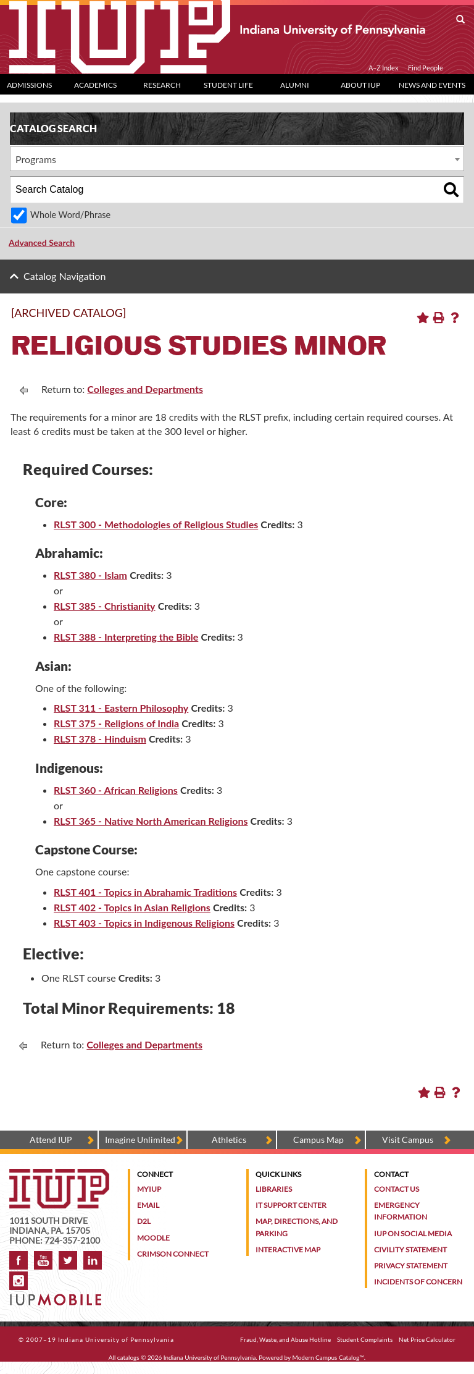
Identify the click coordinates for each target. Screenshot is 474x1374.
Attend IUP (51, 1139)
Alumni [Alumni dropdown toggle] (294, 85)
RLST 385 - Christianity (105, 606)
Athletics (229, 1139)
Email (148, 1205)
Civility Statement (410, 1249)
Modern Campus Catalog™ (328, 1357)
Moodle (153, 1237)
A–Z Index (383, 68)
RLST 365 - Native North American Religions (150, 821)
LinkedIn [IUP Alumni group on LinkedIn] (92, 1260)
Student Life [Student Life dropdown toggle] (228, 85)
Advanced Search (42, 242)
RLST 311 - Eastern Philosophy (121, 708)
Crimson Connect (173, 1253)
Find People (425, 68)
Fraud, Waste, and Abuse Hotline (285, 1339)
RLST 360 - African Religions (116, 790)
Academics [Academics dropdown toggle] (95, 85)
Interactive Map (288, 1249)
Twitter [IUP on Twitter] (68, 1260)
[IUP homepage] (59, 1175)
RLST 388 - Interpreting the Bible (126, 637)
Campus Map (318, 1139)
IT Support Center (291, 1205)
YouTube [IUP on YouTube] (43, 1260)
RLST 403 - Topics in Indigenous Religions (144, 923)
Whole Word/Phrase (70, 214)
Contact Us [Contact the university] (396, 1189)
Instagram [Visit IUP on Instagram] (18, 1280)
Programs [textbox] (35, 159)
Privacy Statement (410, 1265)
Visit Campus (407, 1139)
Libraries (274, 1189)
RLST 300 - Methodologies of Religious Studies (156, 524)
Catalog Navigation (64, 276)
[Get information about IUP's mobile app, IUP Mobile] (57, 1296)
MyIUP (149, 1189)
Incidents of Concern (418, 1281)
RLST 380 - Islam (90, 575)
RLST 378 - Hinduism (100, 738)
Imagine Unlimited (140, 1139)
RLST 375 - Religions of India (116, 723)
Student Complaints (365, 1339)
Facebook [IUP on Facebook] (18, 1260)
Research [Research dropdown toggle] (162, 85)
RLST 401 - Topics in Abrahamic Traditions (145, 892)
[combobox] (237, 158)
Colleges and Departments (145, 389)
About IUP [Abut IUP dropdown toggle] (360, 85)
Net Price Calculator (427, 1339)
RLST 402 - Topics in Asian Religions (132, 907)
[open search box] (460, 20)
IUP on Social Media (413, 1233)
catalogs (128, 1357)
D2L (144, 1221)
